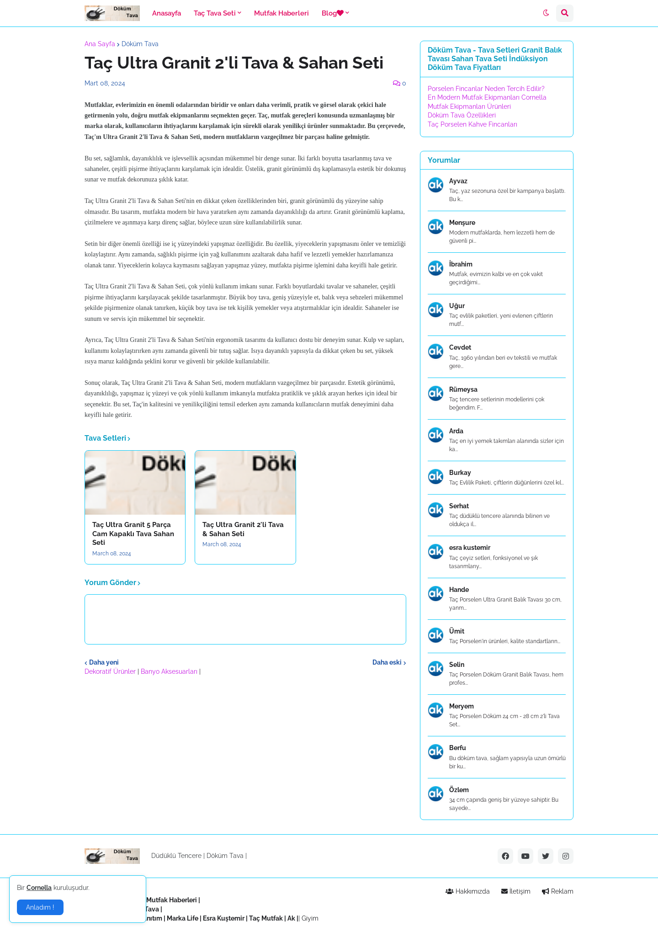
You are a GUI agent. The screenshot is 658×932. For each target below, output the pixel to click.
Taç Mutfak (266, 918)
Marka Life (182, 918)
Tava (151, 909)
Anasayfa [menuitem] (166, 13)
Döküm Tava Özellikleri (462, 115)
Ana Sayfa (100, 44)
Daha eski (387, 662)
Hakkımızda (468, 891)
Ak (291, 918)
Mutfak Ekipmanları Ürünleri (469, 106)
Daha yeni (104, 662)
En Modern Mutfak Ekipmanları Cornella (487, 97)
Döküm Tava (140, 44)
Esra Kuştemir (223, 918)
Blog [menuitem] (333, 13)
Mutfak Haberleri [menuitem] (281, 13)
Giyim (310, 918)
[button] (546, 13)
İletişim (516, 891)
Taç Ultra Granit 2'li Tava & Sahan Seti (243, 529)
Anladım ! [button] (40, 907)
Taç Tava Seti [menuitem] (215, 13)
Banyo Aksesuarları (170, 671)
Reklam (557, 891)
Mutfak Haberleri (171, 900)
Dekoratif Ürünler (111, 671)
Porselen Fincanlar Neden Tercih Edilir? (486, 88)
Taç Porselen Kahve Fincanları (472, 124)
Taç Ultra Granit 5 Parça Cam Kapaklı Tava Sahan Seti (133, 534)
